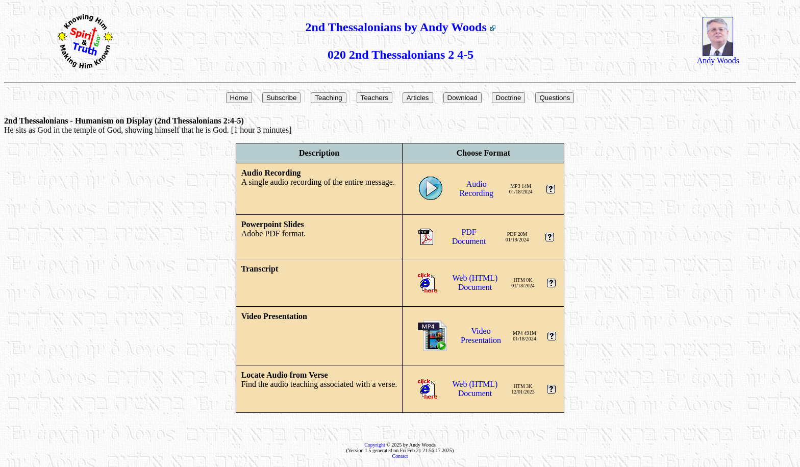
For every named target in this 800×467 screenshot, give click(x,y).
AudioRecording (476, 189)
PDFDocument (469, 236)
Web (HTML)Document (475, 282)
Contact (400, 456)
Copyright (374, 445)
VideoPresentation (481, 336)
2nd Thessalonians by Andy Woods (400, 27)
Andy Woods (718, 57)
